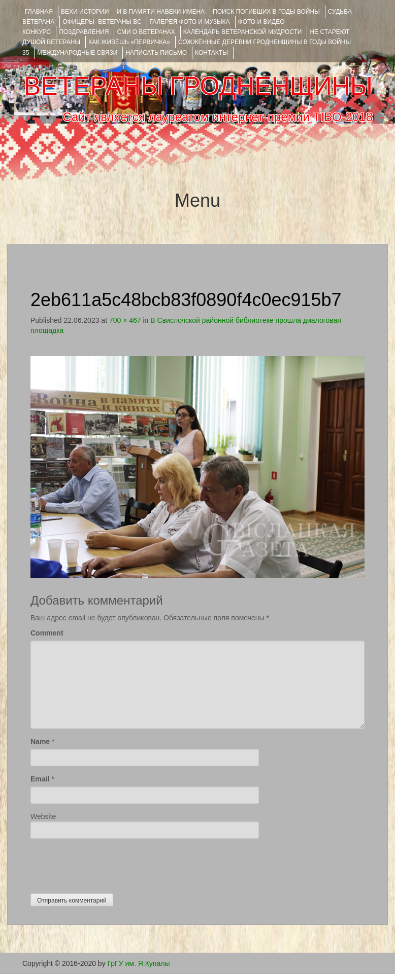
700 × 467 (125, 320)
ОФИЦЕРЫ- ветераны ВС (101, 21)
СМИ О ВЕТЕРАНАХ (146, 31)
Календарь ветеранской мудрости (242, 31)
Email (39, 779)
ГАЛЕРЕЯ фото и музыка (190, 21)
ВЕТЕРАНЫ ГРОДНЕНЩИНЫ (198, 86)
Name (40, 741)
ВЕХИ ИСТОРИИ (85, 11)
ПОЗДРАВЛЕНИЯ (84, 31)
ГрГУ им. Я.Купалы (139, 963)
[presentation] (107, 863)
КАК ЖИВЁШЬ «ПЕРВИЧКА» (129, 42)
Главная (39, 11)
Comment (46, 633)
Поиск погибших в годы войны (266, 11)
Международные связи (77, 52)
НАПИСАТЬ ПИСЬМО (156, 52)
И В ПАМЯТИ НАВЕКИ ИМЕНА (161, 11)
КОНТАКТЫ (211, 52)
